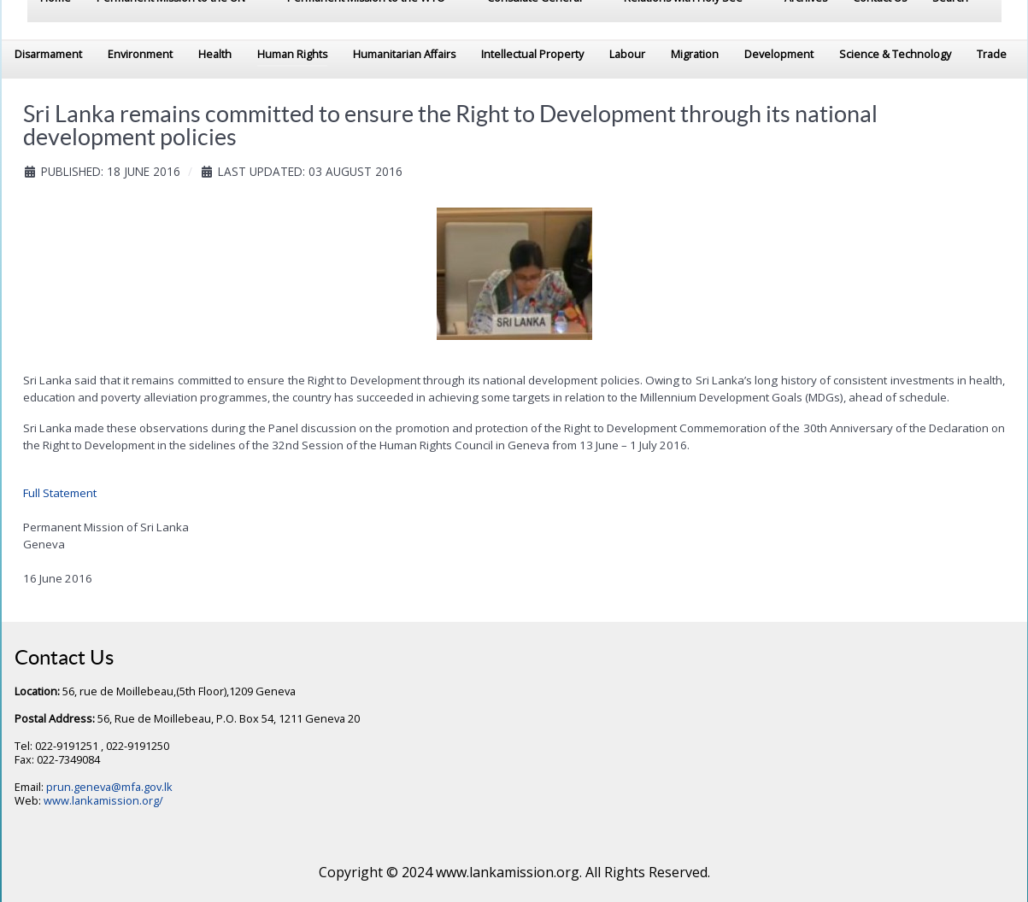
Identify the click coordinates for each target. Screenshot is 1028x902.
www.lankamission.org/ (103, 800)
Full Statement (60, 493)
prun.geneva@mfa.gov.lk (109, 786)
